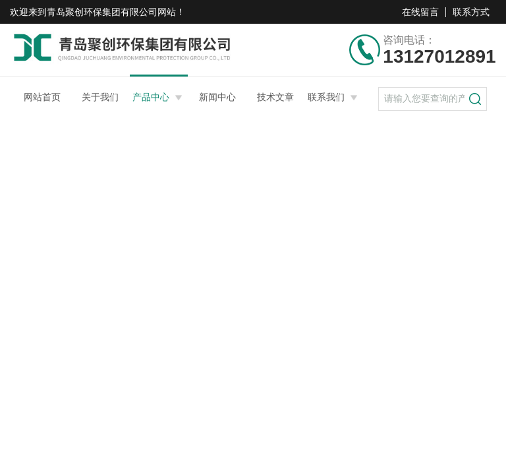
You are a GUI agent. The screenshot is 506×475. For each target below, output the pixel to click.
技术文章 (275, 97)
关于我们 (100, 97)
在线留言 (420, 12)
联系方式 (471, 12)
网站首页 (42, 97)
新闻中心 (217, 97)
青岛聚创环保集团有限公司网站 (111, 12)
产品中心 (150, 97)
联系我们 (326, 97)
